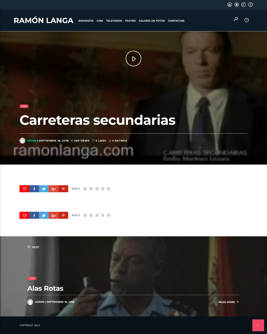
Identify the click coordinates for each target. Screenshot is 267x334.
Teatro (130, 20)
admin (31, 146)
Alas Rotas (45, 288)
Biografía (86, 20)
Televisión (114, 20)
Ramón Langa (43, 20)
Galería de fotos (152, 20)
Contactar (176, 20)
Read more (228, 302)
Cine (100, 20)
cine (24, 112)
